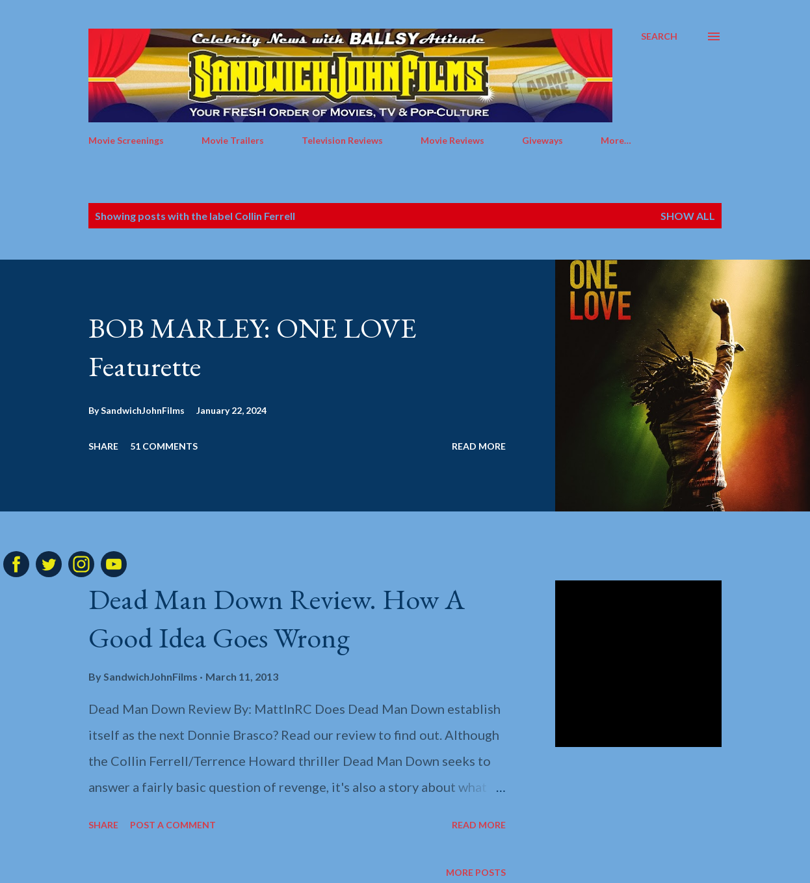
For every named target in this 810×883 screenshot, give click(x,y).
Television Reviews (342, 140)
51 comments (164, 446)
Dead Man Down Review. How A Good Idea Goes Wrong (276, 618)
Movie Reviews (452, 140)
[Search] (659, 36)
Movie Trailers (233, 140)
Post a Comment (173, 824)
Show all (687, 216)
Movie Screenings (126, 140)
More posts (476, 872)
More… (616, 140)
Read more (479, 446)
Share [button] (103, 446)
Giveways (542, 140)
